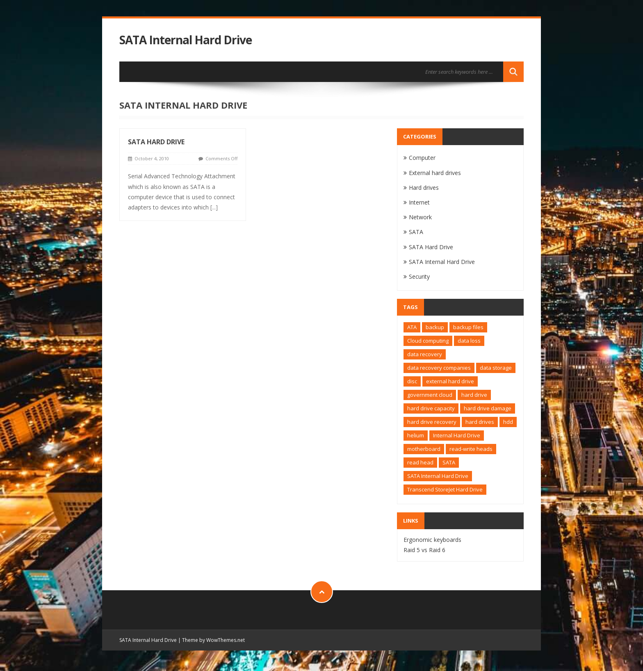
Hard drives (424, 187)
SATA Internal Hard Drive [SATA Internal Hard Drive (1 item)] (437, 476)
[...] (214, 207)
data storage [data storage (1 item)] (496, 367)
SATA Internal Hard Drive (185, 40)
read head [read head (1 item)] (420, 462)
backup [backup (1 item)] (435, 327)
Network (420, 217)
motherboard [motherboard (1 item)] (423, 449)
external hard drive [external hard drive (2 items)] (450, 381)
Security (419, 276)
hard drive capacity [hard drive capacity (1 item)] (431, 408)
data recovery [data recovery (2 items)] (424, 354)
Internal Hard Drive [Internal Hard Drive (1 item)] (456, 435)
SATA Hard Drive (156, 141)
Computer (422, 157)
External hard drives (435, 173)
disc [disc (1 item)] (412, 381)
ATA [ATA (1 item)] (412, 327)
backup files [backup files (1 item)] (468, 327)
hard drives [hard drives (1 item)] (479, 421)
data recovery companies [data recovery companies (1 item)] (439, 367)
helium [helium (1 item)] (415, 435)
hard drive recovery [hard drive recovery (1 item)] (431, 421)
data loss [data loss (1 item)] (469, 340)
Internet (419, 202)
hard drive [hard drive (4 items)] (474, 394)
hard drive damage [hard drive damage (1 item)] (487, 408)
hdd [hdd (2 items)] (508, 421)
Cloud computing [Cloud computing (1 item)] (428, 340)
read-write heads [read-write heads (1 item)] (471, 449)
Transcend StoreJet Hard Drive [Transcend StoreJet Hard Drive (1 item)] (445, 489)
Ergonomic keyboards (432, 540)
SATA (416, 232)
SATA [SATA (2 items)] (448, 462)
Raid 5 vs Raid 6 (424, 550)
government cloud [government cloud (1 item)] (429, 394)
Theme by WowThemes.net (213, 640)
